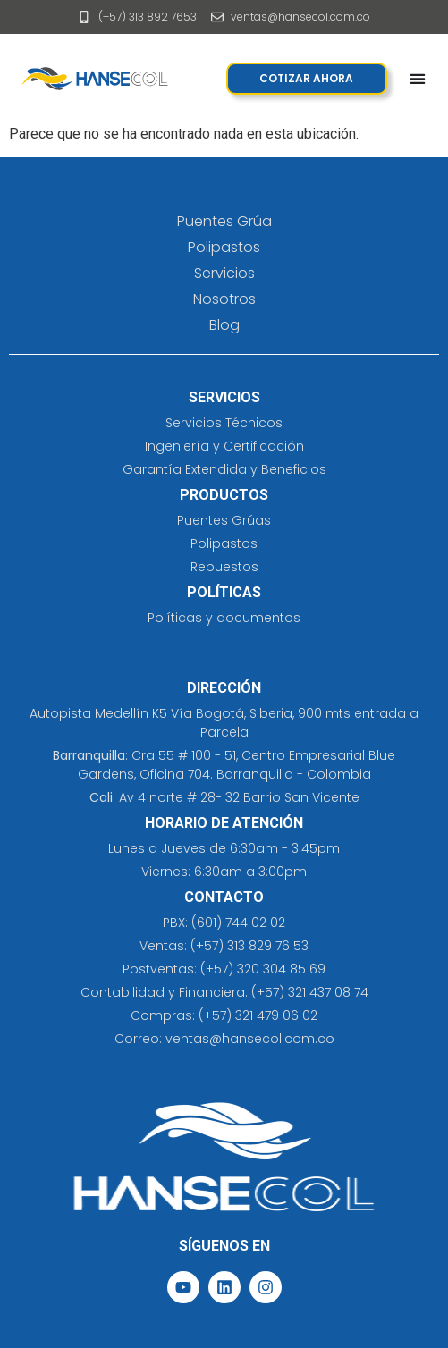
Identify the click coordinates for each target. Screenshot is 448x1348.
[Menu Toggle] (418, 79)
